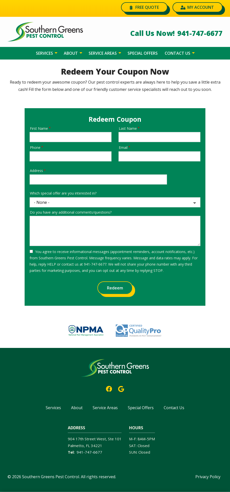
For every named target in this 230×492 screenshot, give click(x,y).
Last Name (128, 128)
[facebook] (109, 388)
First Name (39, 128)
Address (36, 170)
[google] (121, 388)
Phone (35, 147)
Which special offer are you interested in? (63, 193)
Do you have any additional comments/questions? (70, 212)
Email (123, 147)
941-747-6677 (89, 452)
